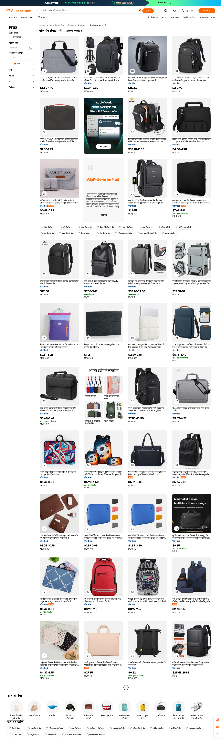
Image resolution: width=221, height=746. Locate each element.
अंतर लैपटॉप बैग (47, 233)
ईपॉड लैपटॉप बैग (164, 227)
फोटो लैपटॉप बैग (103, 233)
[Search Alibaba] (88, 10)
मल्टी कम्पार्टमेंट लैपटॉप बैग (147, 233)
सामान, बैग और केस (56, 25)
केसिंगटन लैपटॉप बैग (184, 227)
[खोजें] (148, 10)
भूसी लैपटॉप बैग (66, 227)
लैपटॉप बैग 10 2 (84, 233)
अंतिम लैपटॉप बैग (47, 227)
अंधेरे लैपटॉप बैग (156, 728)
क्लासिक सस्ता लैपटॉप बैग (96, 734)
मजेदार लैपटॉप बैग (126, 227)
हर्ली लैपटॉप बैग (174, 728)
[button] (139, 10)
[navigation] (21, 357)
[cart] (175, 11)
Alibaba (42, 25)
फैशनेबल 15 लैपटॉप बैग (95, 728)
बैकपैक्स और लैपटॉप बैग (77, 25)
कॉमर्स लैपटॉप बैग (146, 227)
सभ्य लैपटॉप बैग (168, 233)
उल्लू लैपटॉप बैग (33, 734)
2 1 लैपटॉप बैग (15, 734)
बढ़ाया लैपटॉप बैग (85, 227)
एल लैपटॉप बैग (51, 734)
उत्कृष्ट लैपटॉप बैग (66, 233)
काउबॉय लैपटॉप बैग (117, 728)
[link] (217, 719)
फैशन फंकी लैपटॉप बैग (105, 227)
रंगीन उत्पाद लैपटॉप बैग (123, 233)
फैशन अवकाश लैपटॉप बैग (71, 734)
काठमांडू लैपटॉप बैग (193, 728)
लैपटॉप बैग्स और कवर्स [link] (98, 25)
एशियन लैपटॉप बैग (137, 728)
